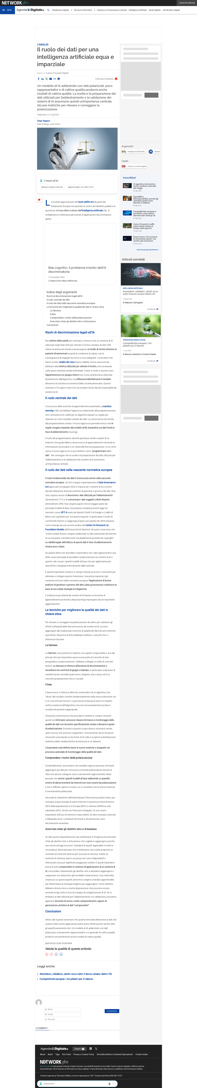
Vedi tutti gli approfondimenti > (148, 250)
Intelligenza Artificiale (138, 10)
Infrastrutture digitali (171, 10)
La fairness (55, 315)
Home (40, 73)
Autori (50, 1059)
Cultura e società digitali (57, 73)
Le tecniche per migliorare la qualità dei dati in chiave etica (75, 312)
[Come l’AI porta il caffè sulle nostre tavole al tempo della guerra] (141, 227)
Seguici (80, 1054)
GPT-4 (64, 517)
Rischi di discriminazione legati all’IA (64, 301)
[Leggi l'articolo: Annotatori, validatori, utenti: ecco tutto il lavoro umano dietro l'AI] (141, 287)
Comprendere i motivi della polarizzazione (71, 323)
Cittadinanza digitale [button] (60, 10)
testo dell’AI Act (86, 202)
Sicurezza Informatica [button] (83, 10)
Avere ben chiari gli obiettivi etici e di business (73, 326)
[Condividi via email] (50, 79)
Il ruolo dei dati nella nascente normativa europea (71, 308)
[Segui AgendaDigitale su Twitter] (96, 1054)
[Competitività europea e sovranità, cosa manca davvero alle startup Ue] (141, 215)
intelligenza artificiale (92, 210)
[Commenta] (112, 1016)
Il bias (53, 319)
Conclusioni (52, 330)
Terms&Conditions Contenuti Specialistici (115, 1059)
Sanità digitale (155, 10)
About (42, 1059)
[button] (7, 10)
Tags (57, 1059)
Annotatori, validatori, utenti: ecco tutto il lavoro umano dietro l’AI (76, 979)
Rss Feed (66, 1059)
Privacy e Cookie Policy (83, 1059)
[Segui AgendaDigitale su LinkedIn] (90, 1054)
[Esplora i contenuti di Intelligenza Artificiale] (134, 151)
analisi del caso (67, 367)
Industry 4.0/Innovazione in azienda (112, 10)
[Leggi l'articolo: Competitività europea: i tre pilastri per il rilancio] (141, 339)
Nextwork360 (45, 1071)
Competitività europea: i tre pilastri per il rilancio (66, 984)
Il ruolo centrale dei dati (58, 305)
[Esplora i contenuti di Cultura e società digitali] (135, 166)
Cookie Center (141, 1059)
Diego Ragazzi (43, 121)
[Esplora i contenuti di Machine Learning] (160, 151)
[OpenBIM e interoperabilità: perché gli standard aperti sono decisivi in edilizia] (141, 201)
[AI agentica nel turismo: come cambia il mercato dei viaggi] (141, 187)
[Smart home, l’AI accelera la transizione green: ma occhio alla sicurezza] (141, 240)
